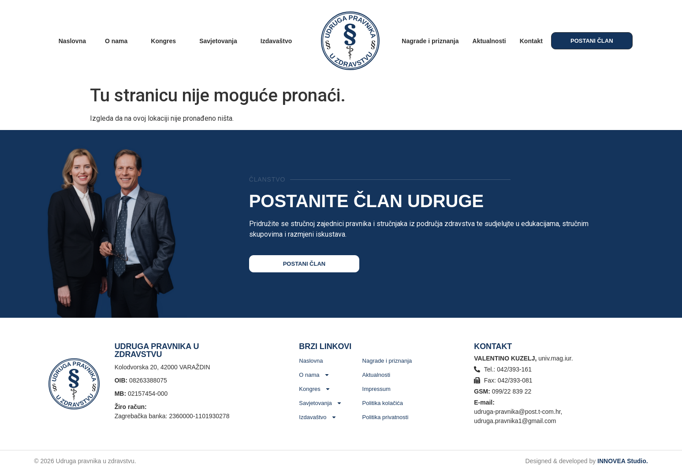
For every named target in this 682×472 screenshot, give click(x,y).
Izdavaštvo (279, 41)
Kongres (165, 41)
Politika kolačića (382, 403)
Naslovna (72, 41)
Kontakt (531, 41)
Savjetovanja (220, 41)
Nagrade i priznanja (430, 41)
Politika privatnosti (385, 417)
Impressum (376, 389)
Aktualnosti (489, 41)
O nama (118, 41)
